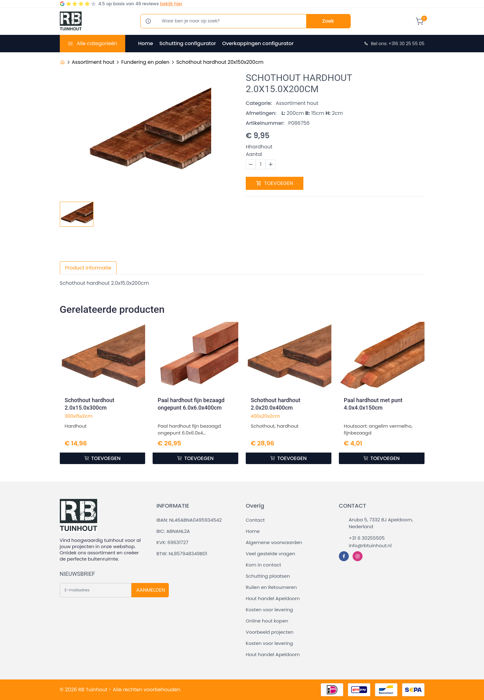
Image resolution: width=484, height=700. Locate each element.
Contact (255, 520)
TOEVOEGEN (274, 183)
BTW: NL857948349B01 (181, 553)
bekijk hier (171, 4)
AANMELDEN (150, 590)
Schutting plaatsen (268, 576)
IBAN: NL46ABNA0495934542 (189, 520)
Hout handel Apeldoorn (273, 598)
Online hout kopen (267, 621)
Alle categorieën (97, 43)
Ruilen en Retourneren (271, 587)
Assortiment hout (93, 62)
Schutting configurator (187, 43)
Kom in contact (263, 564)
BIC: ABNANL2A (173, 531)
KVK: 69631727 (172, 542)
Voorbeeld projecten (269, 632)
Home (145, 43)
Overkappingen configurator (257, 43)
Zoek (328, 21)
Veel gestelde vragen (270, 553)
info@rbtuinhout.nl (370, 545)
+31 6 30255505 (367, 538)
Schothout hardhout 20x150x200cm (219, 62)
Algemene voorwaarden (274, 542)
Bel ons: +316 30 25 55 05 (394, 43)
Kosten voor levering (269, 609)
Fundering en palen (145, 62)
